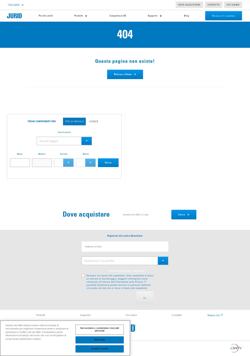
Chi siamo (131, 315)
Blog (186, 16)
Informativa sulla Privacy (129, 281)
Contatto (213, 4)
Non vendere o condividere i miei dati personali (99, 329)
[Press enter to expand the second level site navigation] (86, 16)
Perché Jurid (46, 16)
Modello (41, 154)
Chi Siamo (233, 4)
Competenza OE (118, 16)
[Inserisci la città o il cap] (145, 214)
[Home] (17, 16)
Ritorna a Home (123, 74)
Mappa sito (215, 315)
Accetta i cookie (99, 348)
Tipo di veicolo (64, 132)
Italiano (14, 4)
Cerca (108, 162)
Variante (64, 154)
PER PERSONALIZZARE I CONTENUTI (127, 271)
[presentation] (108, 298)
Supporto (153, 16)
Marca (20, 154)
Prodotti (78, 16)
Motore (86, 154)
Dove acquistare (189, 4)
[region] (65, 338)
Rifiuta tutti (99, 339)
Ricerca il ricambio (223, 15)
